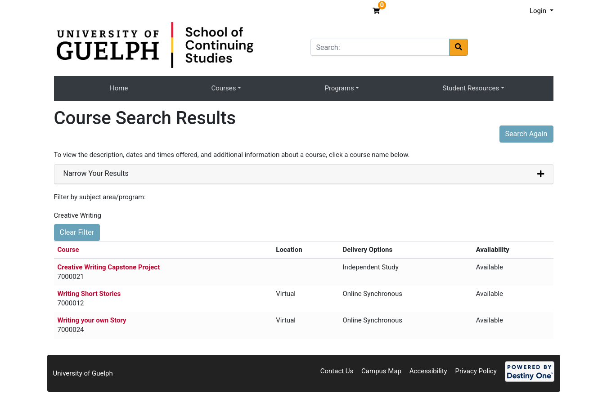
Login (539, 11)
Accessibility (428, 371)
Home (119, 88)
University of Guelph (83, 373)
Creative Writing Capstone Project (109, 267)
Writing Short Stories (89, 294)
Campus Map (381, 371)
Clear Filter (77, 232)
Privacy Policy (475, 371)
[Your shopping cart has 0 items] (377, 11)
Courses (223, 88)
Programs (339, 88)
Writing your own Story (92, 320)
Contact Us (337, 371)
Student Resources (471, 88)
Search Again (526, 134)
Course (68, 250)
